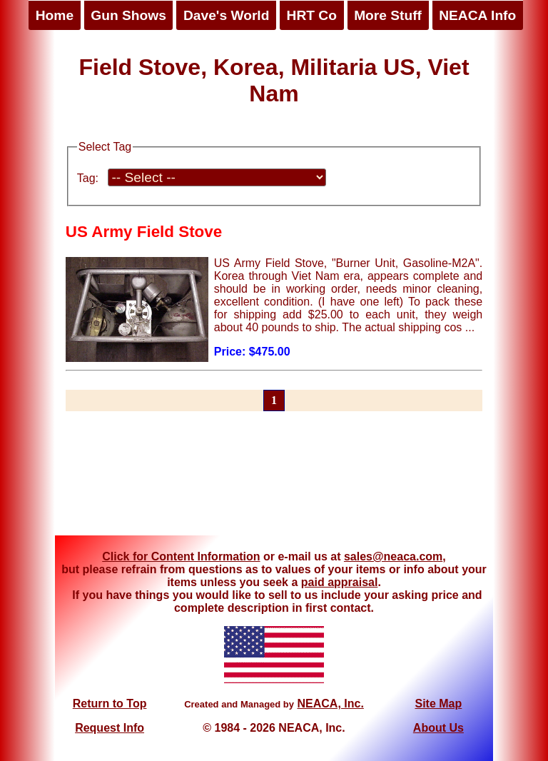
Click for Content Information (181, 556)
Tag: (87, 178)
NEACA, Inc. (330, 703)
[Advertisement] (274, 482)
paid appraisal (339, 582)
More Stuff (388, 15)
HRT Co (312, 15)
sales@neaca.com (393, 556)
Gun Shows (128, 15)
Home (54, 15)
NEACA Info (477, 15)
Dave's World (226, 15)
